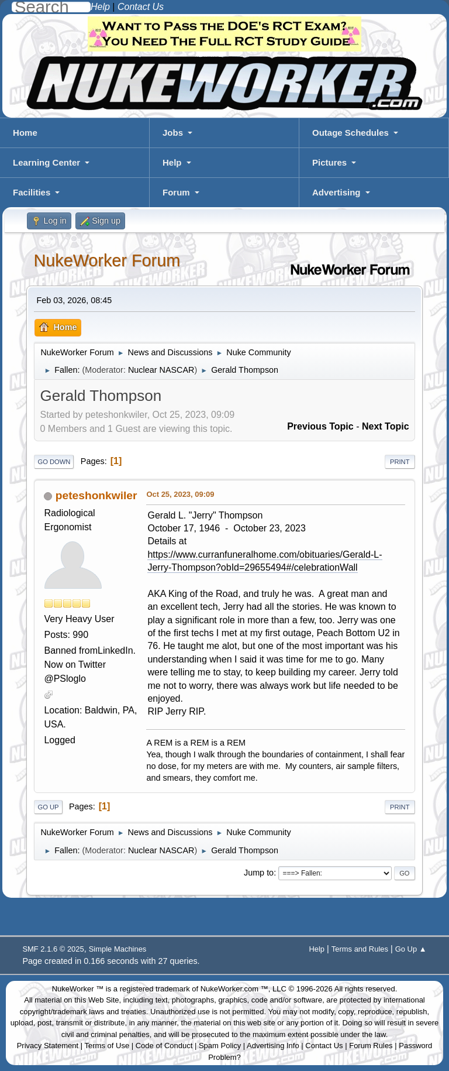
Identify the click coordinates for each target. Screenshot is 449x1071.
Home (25, 133)
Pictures (329, 162)
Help (172, 162)
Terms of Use (107, 1045)
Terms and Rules (359, 949)
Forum (176, 192)
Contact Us (324, 1045)
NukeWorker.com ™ (234, 988)
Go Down (53, 461)
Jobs (173, 133)
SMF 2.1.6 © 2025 (53, 949)
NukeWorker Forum (106, 260)
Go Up (47, 807)
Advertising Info (273, 1045)
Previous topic (320, 426)
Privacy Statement (48, 1045)
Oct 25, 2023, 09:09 (180, 494)
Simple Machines (118, 949)
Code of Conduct (164, 1045)
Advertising (336, 192)
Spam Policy (220, 1045)
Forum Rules (370, 1045)
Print (400, 461)
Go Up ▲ (411, 949)
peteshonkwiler (96, 495)
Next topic (385, 426)
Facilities (31, 192)
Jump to (259, 872)
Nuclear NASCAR (161, 370)
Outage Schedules (350, 133)
